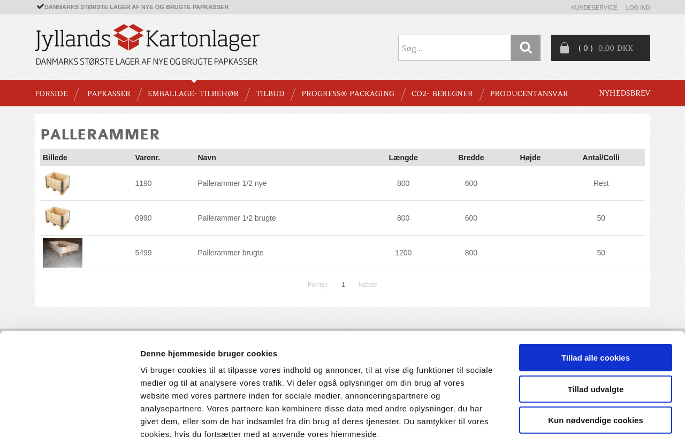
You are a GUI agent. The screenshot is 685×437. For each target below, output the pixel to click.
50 (601, 218)
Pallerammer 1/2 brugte (236, 218)
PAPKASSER (109, 93)
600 (471, 183)
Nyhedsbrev (624, 93)
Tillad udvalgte (596, 327)
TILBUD (270, 93)
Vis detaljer (556, 415)
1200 (403, 252)
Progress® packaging (347, 93)
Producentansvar (529, 93)
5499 (143, 252)
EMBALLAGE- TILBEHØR (193, 93)
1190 (143, 183)
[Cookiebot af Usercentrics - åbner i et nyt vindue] (69, 416)
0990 (143, 218)
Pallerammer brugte (230, 252)
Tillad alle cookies (595, 296)
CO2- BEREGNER (442, 93)
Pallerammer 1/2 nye (232, 183)
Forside (51, 93)
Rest (601, 183)
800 (403, 183)
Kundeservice (594, 7)
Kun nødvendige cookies (595, 358)
